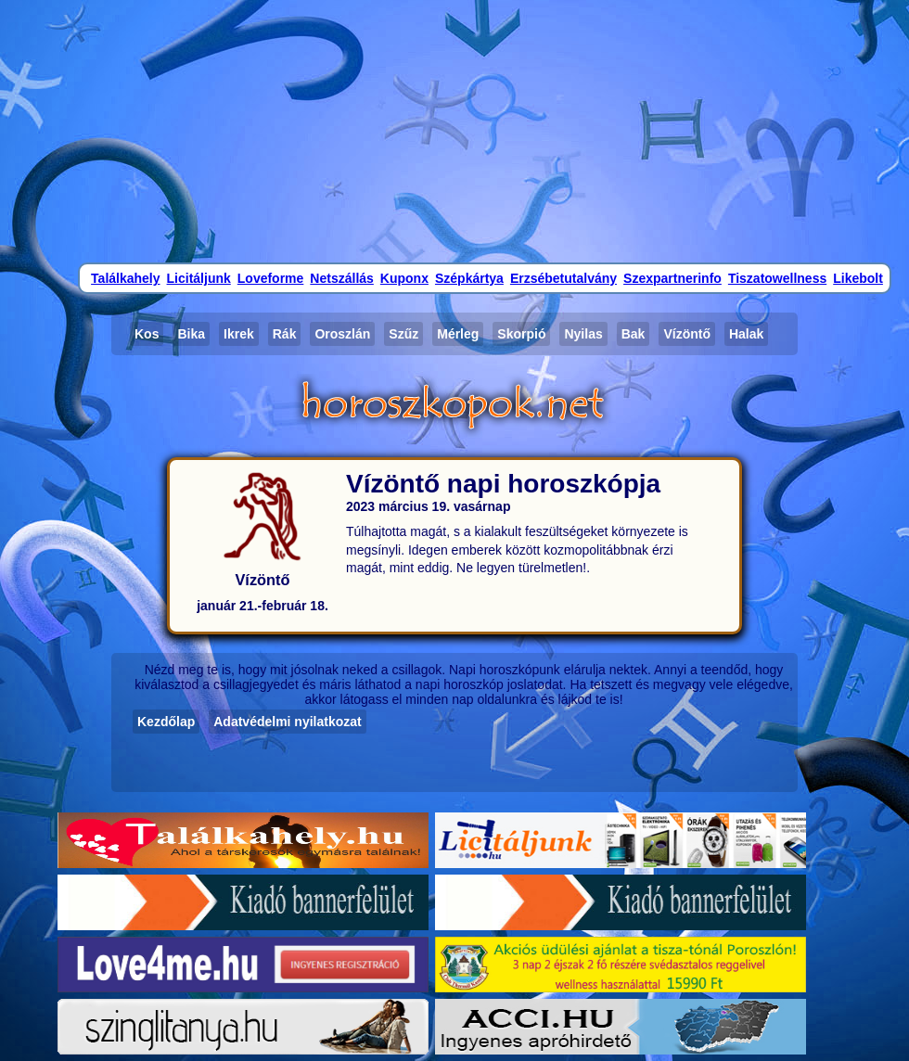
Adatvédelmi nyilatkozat (287, 721)
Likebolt (858, 278)
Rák (285, 333)
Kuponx (404, 278)
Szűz (403, 333)
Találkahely (125, 278)
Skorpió (521, 333)
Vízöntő (687, 333)
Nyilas (583, 333)
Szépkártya (469, 278)
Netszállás (341, 278)
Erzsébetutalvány (563, 278)
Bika (191, 333)
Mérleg (458, 333)
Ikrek (239, 333)
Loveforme (270, 278)
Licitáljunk (199, 278)
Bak (633, 333)
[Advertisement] (455, 130)
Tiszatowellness (777, 278)
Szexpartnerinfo (672, 278)
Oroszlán (342, 333)
